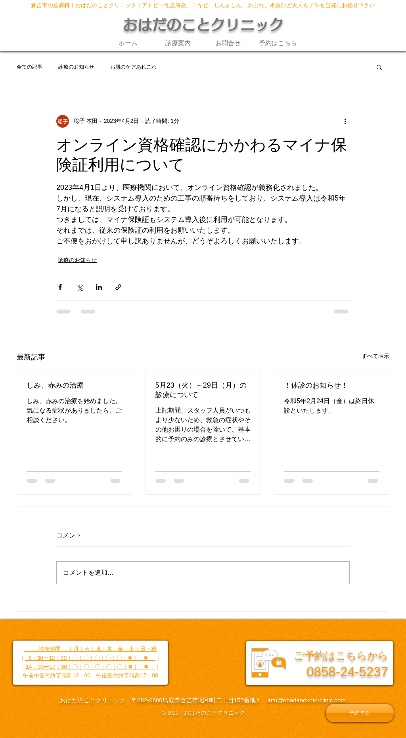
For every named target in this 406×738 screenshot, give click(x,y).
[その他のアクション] (345, 121)
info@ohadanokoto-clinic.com (307, 700)
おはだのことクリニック (203, 24)
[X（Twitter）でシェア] (79, 287)
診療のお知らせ (76, 67)
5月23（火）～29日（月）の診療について (201, 390)
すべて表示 (375, 356)
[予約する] (360, 713)
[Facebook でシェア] (60, 287)
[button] (379, 67)
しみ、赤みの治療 (55, 385)
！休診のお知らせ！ (316, 385)
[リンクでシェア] (118, 287)
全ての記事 (29, 67)
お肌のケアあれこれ (133, 67)
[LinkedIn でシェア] (99, 287)
